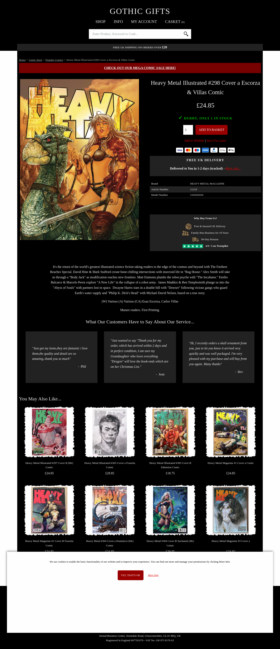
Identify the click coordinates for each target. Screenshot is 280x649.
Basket (175, 21)
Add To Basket (212, 129)
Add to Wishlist (194, 140)
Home (22, 59)
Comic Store (35, 59)
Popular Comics (54, 59)
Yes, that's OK (130, 575)
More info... (233, 168)
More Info (153, 575)
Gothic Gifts (140, 11)
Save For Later (216, 140)
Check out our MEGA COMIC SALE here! (140, 68)
